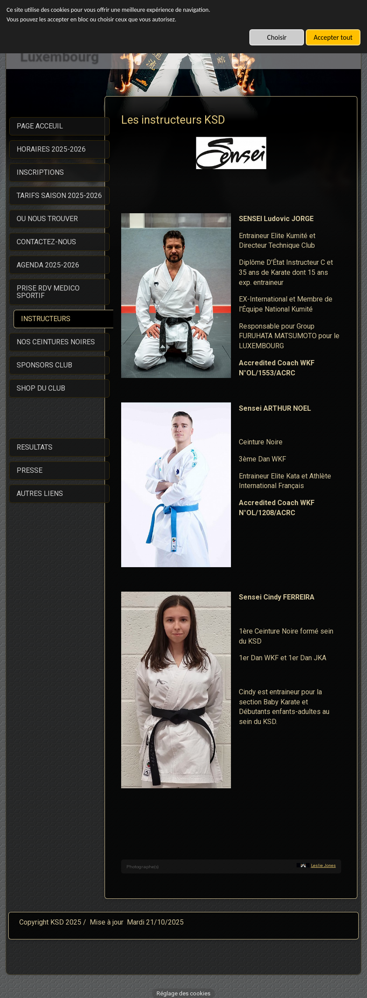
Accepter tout (333, 37)
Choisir (277, 37)
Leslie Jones (323, 859)
